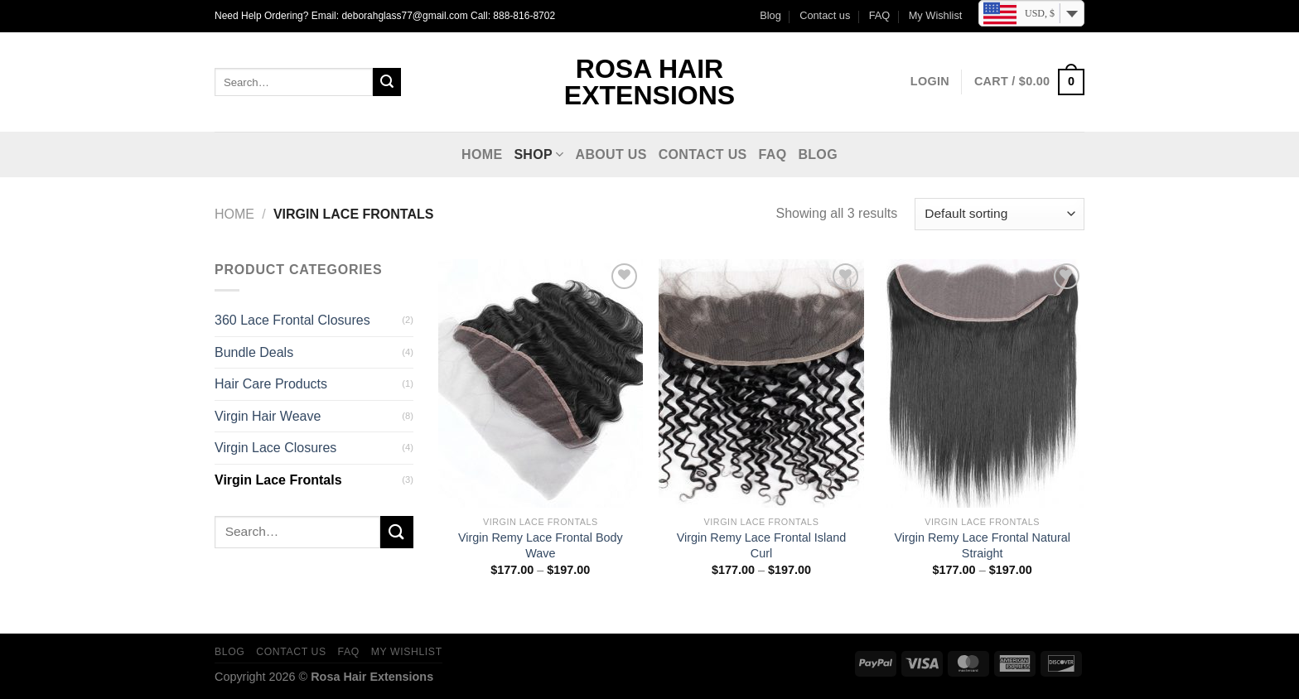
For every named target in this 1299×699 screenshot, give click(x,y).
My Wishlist (936, 15)
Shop (538, 154)
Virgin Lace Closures (275, 448)
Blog (770, 15)
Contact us (824, 15)
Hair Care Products (271, 384)
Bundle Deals (254, 352)
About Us (611, 154)
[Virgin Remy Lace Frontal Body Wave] (540, 383)
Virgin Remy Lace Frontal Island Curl (762, 545)
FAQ (880, 15)
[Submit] (387, 82)
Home (481, 154)
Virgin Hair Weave (268, 416)
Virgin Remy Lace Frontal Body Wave (540, 545)
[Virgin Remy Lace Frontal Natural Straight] (982, 383)
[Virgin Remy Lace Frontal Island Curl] (761, 383)
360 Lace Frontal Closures (292, 320)
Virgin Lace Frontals (278, 480)
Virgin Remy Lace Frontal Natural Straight (982, 545)
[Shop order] (999, 214)
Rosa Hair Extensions (649, 81)
